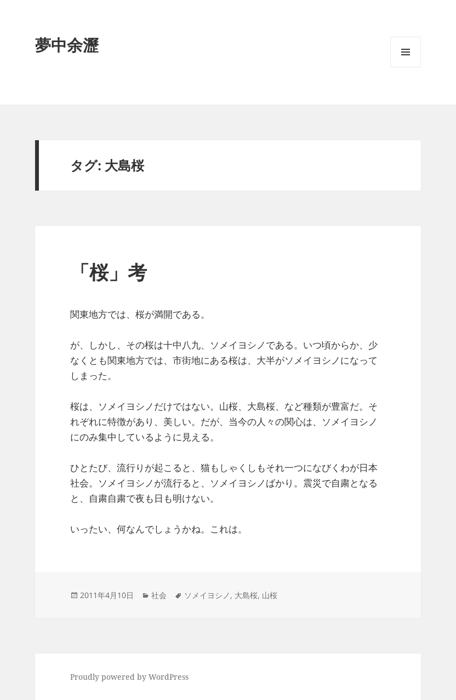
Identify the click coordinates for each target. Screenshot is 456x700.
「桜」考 (108, 272)
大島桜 (246, 595)
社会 (159, 595)
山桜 (269, 595)
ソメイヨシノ (207, 595)
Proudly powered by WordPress (129, 677)
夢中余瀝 (67, 44)
